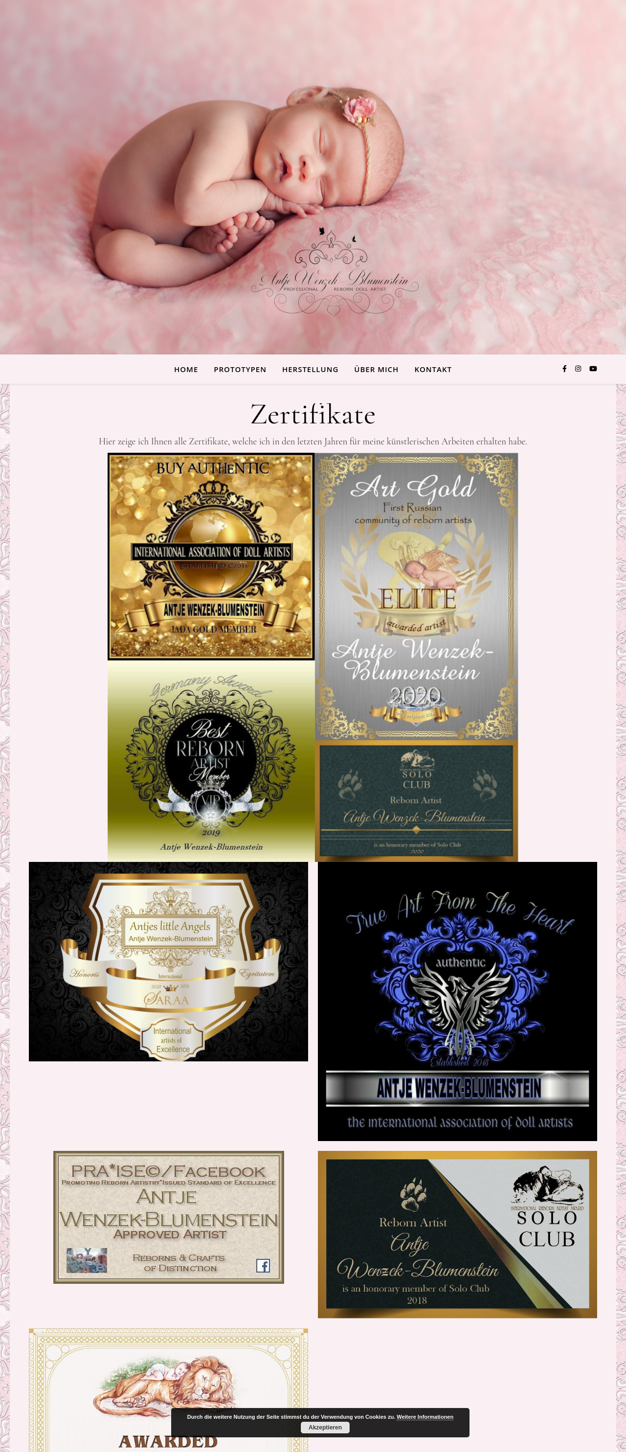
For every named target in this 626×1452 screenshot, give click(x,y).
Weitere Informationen (425, 1417)
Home (186, 369)
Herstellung (310, 369)
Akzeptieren (325, 1427)
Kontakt (433, 369)
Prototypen (240, 369)
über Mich (376, 369)
